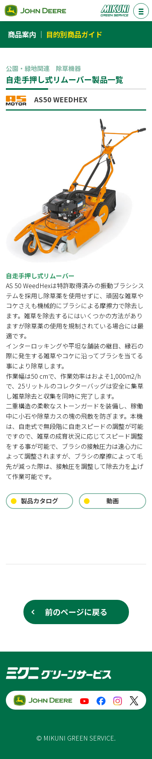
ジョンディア (35, 10)
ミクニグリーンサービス (115, 10)
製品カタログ (39, 500)
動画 (112, 500)
